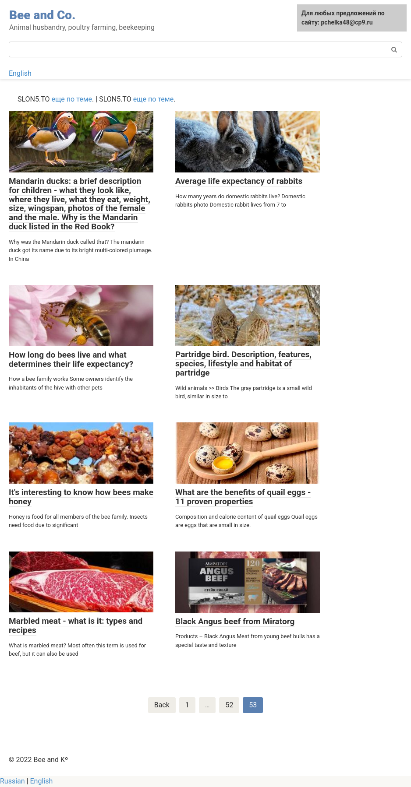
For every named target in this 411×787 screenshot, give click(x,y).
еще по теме (72, 99)
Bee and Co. (42, 15)
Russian (12, 781)
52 (229, 705)
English (20, 73)
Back (162, 705)
